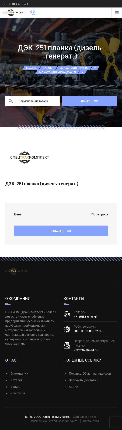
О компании (19, 373)
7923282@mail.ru (86, 350)
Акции (73, 387)
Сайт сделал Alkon (85, 416)
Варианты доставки (83, 380)
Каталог (16, 380)
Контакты (18, 393)
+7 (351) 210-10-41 (85, 316)
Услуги (15, 387)
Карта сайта (91, 421)
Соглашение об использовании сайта (53, 421)
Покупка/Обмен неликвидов (90, 373)
